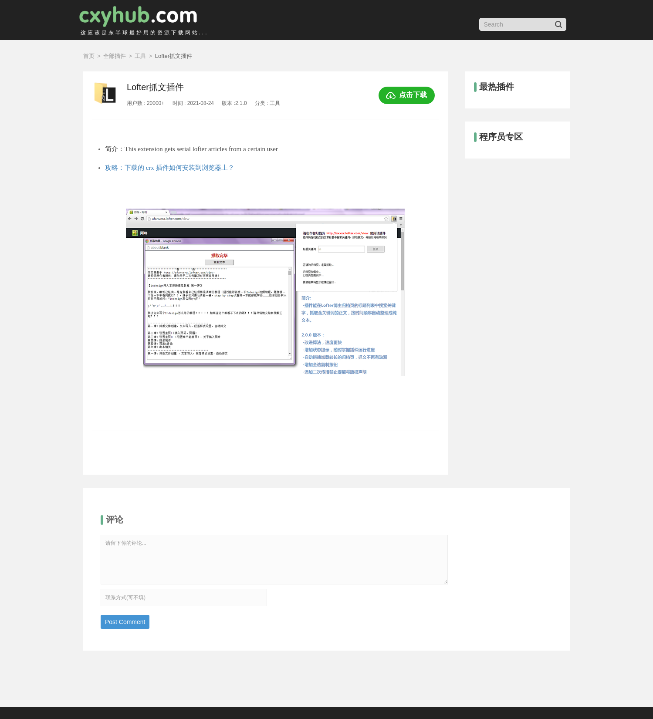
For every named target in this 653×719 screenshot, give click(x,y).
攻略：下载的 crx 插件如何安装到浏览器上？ (169, 167)
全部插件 (114, 56)
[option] (265, 307)
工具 (140, 56)
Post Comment (125, 621)
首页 (89, 56)
